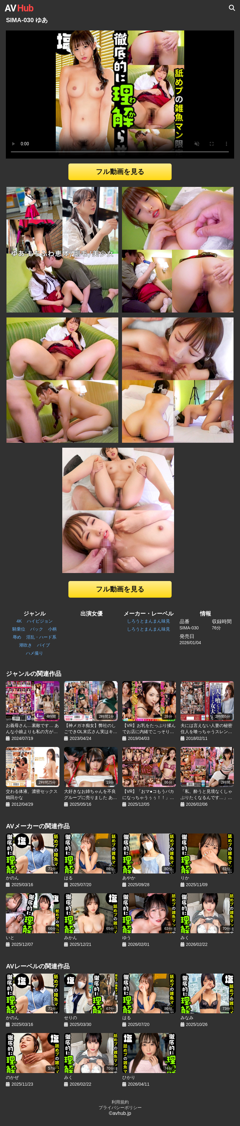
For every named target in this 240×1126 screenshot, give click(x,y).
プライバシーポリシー (120, 1107)
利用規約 (120, 1102)
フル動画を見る (120, 172)
